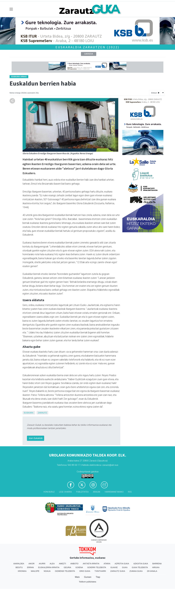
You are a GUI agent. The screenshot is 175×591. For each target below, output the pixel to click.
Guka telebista (140, 567)
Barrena (157, 563)
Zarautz (42, 413)
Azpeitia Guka (122, 563)
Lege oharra (65, 492)
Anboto (74, 563)
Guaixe (114, 567)
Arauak (96, 492)
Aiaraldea (18, 563)
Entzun (155, 93)
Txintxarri (100, 571)
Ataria (107, 563)
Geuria (67, 567)
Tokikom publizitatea (87, 582)
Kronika (22, 571)
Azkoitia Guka (140, 563)
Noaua (47, 571)
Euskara (28, 413)
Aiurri (42, 563)
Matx (77, 577)
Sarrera (88, 54)
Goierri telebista (96, 567)
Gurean (87, 577)
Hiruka (155, 567)
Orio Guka (84, 571)
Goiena (79, 567)
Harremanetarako (114, 492)
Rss (130, 492)
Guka (125, 567)
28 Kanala (152, 571)
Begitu (19, 567)
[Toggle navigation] (11, 9)
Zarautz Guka (117, 571)
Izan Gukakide (35, 438)
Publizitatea (82, 492)
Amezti (62, 563)
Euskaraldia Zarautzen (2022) (87, 47)
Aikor (31, 563)
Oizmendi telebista (65, 571)
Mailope (35, 571)
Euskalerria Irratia (48, 567)
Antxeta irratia (91, 563)
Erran (30, 567)
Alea (52, 563)
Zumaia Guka (136, 571)
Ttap (98, 577)
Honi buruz (49, 492)
